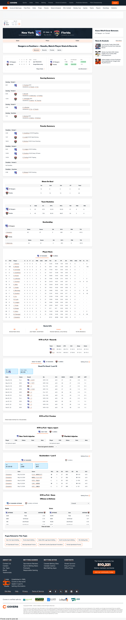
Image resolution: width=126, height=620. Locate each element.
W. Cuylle (15, 299)
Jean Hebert (33, 331)
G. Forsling (25, 157)
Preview (52, 50)
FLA (53, 352)
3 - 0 (30, 386)
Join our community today (104, 572)
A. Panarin (16, 275)
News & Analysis (56, 8)
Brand (5, 570)
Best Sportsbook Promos (29, 544)
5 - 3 (30, 404)
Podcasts (26, 568)
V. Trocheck (26, 85)
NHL (5, 8)
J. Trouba (15, 305)
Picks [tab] (47, 40)
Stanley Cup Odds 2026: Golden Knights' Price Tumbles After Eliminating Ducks (110, 53)
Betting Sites (50, 560)
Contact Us (7, 563)
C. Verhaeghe (26, 98)
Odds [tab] (77, 40)
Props (40, 8)
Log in (115, 3)
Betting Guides (30, 560)
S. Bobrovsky (9, 243)
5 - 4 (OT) (32, 380)
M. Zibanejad (16, 314)
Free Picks (27, 8)
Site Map (8, 591)
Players (98, 8)
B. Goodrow (26, 153)
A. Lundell (25, 137)
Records (44, 50)
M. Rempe (16, 308)
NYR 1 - (36, 486)
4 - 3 (30, 395)
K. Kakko (15, 311)
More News (119, 40)
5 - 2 (30, 407)
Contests (69, 560)
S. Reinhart (25, 116)
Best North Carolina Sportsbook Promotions (51, 544)
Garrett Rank (40, 331)
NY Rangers (12, 189)
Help (16, 591)
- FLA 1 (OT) (37, 477)
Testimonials (7, 572)
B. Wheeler (25, 172)
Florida (66, 32)
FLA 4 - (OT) (37, 474)
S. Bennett (25, 93)
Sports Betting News (30, 566)
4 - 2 (30, 392)
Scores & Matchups (15, 8)
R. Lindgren (25, 149)
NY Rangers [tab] (42, 256)
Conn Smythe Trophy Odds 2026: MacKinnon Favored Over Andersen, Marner (111, 46)
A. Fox (15, 296)
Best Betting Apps (50, 568)
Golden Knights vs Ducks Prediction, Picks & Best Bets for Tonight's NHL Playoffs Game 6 (111, 61)
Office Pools (68, 568)
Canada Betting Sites (51, 563)
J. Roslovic (16, 263)
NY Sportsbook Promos (12, 544)
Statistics (114, 8)
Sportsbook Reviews (30, 563)
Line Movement (82, 69)
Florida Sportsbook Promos (74, 544)
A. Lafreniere (26, 107)
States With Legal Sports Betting (46, 540)
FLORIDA (53, 432)
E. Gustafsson (26, 133)
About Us (7, 560)
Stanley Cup (77, 8)
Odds (34, 8)
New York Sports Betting (12, 540)
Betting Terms (85, 362)
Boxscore (36, 50)
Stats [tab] (17, 40)
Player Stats (39, 69)
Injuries (85, 8)
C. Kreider (16, 287)
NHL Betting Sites (83, 540)
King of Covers (69, 566)
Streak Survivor (69, 563)
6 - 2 (30, 401)
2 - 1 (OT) (31, 383)
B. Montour (25, 141)
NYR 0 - (35, 480)
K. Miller (15, 284)
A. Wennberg (16, 290)
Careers (5, 566)
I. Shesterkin (9, 232)
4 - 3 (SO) (32, 389)
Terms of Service (38, 591)
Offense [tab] (14, 503)
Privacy (25, 591)
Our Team (6, 568)
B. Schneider (16, 269)
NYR (53, 349)
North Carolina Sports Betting (67, 540)
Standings (106, 8)
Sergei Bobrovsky (38, 64)
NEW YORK (42, 432)
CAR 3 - (36, 483)
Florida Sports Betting (28, 540)
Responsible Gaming (30, 570)
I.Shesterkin (9, 474)
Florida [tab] (54, 256)
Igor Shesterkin (37, 61)
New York (28, 32)
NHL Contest (67, 8)
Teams (92, 8)
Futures (46, 8)
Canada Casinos (49, 566)
